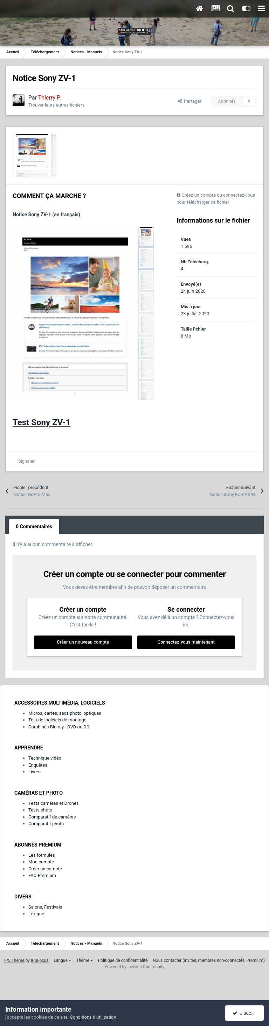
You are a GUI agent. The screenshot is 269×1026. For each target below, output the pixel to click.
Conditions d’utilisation (93, 1017)
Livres (34, 771)
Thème (84, 960)
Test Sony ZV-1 (41, 422)
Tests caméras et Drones (53, 803)
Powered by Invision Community (135, 966)
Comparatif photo (46, 823)
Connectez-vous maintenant (186, 642)
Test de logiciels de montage (57, 719)
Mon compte (41, 861)
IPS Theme (14, 960)
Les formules (41, 855)
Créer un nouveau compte (83, 642)
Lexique (36, 913)
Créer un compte (45, 868)
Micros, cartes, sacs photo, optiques (64, 713)
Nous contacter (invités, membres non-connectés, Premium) (209, 960)
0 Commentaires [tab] (34, 526)
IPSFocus (39, 960)
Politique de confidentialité (123, 960)
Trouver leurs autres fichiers (56, 105)
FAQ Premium (42, 875)
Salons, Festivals (45, 907)
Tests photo (40, 810)
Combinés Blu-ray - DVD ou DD (58, 726)
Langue (62, 960)
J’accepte (247, 1013)
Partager (189, 101)
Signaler (26, 461)
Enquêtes (37, 765)
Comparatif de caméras (52, 817)
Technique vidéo (44, 758)
